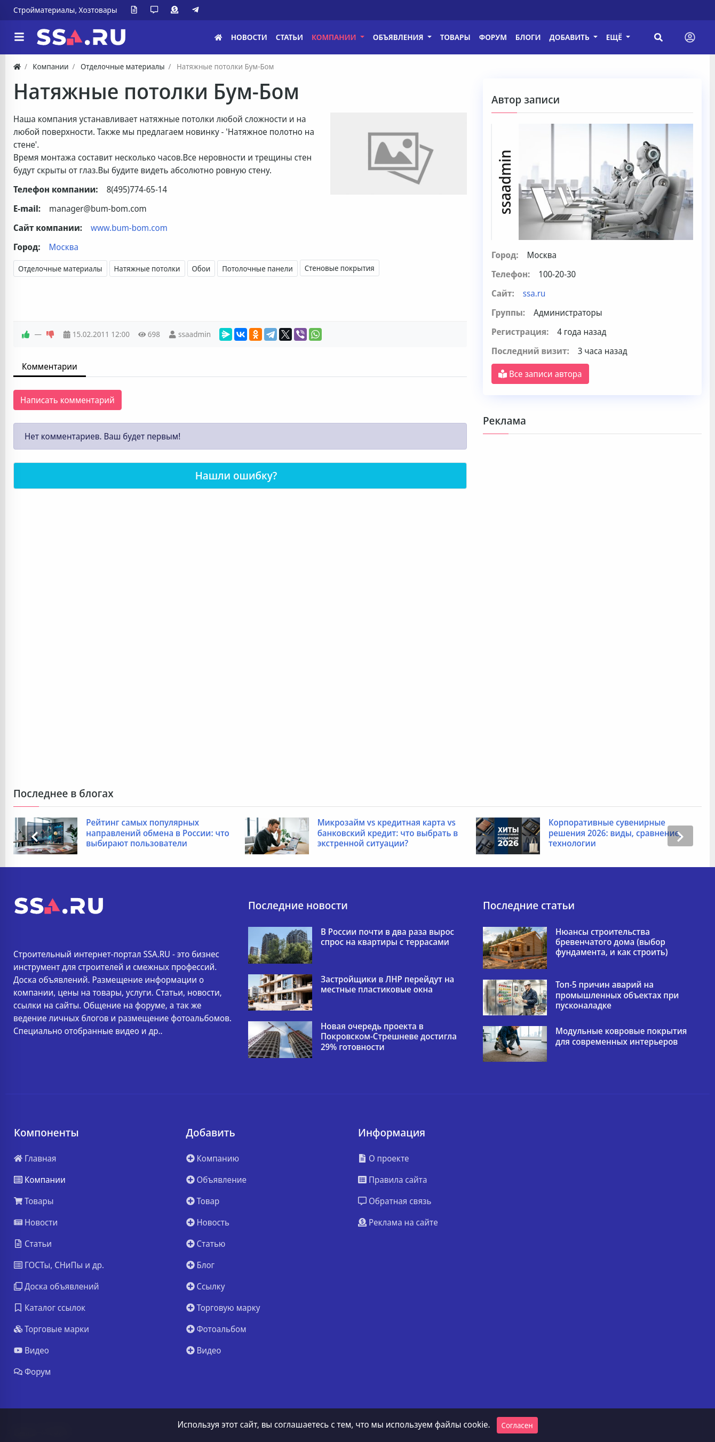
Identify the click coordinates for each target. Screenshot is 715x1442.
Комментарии (49, 366)
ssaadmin (194, 334)
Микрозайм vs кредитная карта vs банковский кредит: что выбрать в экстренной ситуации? (387, 833)
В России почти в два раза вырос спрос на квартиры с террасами (387, 937)
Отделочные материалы (60, 268)
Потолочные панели (257, 268)
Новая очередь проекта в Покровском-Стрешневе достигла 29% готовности (389, 1036)
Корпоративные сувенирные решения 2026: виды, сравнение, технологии (615, 833)
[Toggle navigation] (690, 37)
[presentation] (34, 836)
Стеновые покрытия (340, 268)
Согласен (517, 1425)
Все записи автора (540, 374)
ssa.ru (534, 293)
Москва (63, 247)
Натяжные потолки (147, 268)
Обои (201, 268)
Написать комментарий (67, 400)
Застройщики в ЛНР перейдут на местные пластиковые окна (387, 984)
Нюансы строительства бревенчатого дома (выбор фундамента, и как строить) (611, 942)
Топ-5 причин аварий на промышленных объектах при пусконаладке (617, 995)
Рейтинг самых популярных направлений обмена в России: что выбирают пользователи (157, 833)
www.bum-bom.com (129, 228)
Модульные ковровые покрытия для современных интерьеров (621, 1036)
